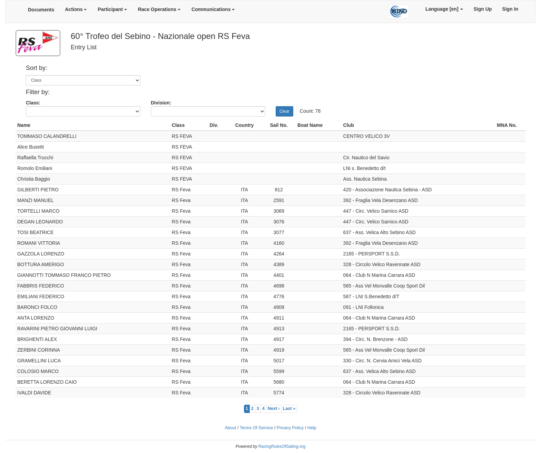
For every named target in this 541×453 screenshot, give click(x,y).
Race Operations (159, 9)
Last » (289, 408)
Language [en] (444, 9)
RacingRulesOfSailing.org (281, 446)
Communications (213, 9)
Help (311, 427)
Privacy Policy (290, 427)
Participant (112, 9)
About (230, 427)
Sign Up (482, 9)
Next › (274, 408)
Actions (76, 9)
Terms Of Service (256, 427)
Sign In (510, 9)
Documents (41, 9)
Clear (284, 111)
